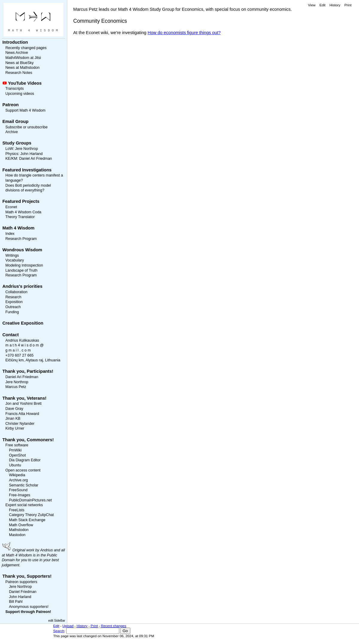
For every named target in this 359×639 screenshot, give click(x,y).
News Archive (16, 53)
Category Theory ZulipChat (31, 515)
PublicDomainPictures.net (30, 500)
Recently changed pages (26, 48)
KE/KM (11, 158)
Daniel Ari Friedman (35, 158)
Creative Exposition (22, 323)
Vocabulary (14, 260)
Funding (12, 312)
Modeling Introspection (24, 265)
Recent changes (113, 626)
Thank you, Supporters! (27, 576)
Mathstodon (18, 530)
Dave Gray (14, 409)
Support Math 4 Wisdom (25, 110)
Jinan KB (12, 418)
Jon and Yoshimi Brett (23, 403)
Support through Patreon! (28, 612)
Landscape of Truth (21, 270)
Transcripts (14, 88)
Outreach (13, 307)
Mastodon (17, 535)
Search (58, 631)
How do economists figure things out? (184, 32)
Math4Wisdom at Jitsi (23, 58)
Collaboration (16, 292)
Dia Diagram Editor (25, 460)
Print (348, 5)
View (311, 5)
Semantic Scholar (23, 485)
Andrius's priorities (22, 286)
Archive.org (18, 480)
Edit (323, 5)
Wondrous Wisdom (22, 249)
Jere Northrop (26, 149)
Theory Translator (20, 217)
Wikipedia (17, 475)
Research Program (21, 239)
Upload (68, 626)
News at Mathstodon (22, 68)
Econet (11, 207)
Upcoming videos (19, 94)
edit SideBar (56, 620)
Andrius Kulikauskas (22, 340)
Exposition (14, 302)
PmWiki (15, 450)
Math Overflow (21, 525)
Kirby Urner (14, 428)
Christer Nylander (19, 424)
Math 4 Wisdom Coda (23, 212)
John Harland (31, 154)
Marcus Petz (15, 387)
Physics (11, 154)
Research (13, 297)
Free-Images (19, 495)
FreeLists (16, 510)
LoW (9, 149)
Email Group (15, 121)
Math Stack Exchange (27, 520)
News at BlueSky (19, 63)
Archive (11, 132)
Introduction (15, 42)
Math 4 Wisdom (18, 228)
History (334, 5)
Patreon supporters (21, 582)
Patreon (10, 104)
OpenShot (17, 455)
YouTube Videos (25, 83)
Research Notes (18, 73)
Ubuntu (15, 465)
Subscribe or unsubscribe (26, 127)
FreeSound (18, 490)
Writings (12, 255)
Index (10, 234)
